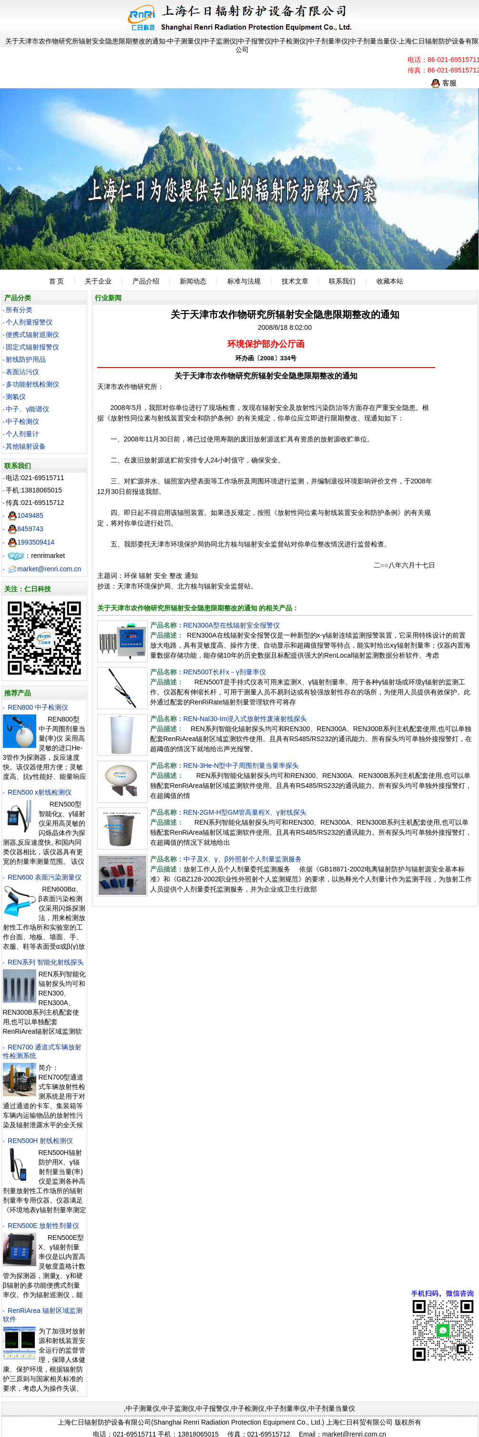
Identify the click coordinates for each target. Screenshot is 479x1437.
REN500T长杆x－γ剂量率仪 (224, 672)
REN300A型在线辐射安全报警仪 (231, 625)
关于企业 (98, 281)
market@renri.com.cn (44, 569)
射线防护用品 (26, 359)
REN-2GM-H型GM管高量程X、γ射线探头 (244, 812)
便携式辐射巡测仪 (32, 334)
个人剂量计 (22, 434)
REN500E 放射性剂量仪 (43, 1225)
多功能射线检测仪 (32, 384)
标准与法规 (244, 281)
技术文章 (295, 281)
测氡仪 (16, 396)
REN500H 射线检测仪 (40, 1140)
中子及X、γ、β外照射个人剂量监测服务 (242, 859)
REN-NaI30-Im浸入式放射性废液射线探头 (245, 719)
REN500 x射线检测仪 (39, 792)
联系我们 (342, 281)
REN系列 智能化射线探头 (45, 962)
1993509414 (31, 542)
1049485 (25, 515)
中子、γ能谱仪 (27, 409)
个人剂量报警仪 (29, 322)
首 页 (56, 281)
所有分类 (19, 310)
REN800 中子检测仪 (38, 707)
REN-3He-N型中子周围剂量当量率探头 (241, 765)
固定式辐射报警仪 (32, 347)
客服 (444, 83)
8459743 (25, 529)
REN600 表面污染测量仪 (45, 877)
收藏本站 (390, 281)
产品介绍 (145, 281)
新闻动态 (193, 281)
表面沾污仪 (22, 372)
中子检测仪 (22, 421)
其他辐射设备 (26, 446)
